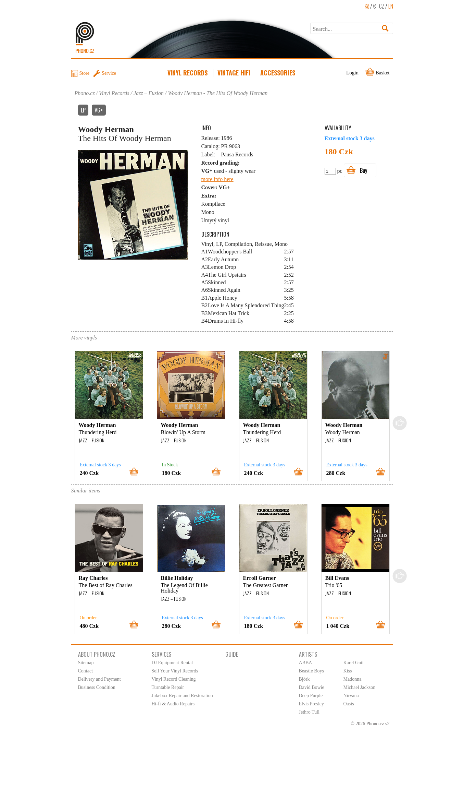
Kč (367, 6)
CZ (381, 6)
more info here (217, 179)
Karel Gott (353, 662)
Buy (363, 170)
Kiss (347, 670)
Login (352, 72)
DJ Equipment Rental (172, 662)
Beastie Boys (311, 670)
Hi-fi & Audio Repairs (173, 703)
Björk (304, 679)
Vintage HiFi (234, 72)
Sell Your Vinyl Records (175, 670)
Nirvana (351, 695)
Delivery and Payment (99, 679)
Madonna (352, 679)
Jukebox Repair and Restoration (182, 695)
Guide (231, 654)
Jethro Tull (309, 712)
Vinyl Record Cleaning (174, 679)
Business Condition (96, 687)
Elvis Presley (311, 703)
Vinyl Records (188, 72)
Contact (85, 670)
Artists (308, 654)
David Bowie (311, 687)
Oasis (348, 703)
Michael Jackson (359, 687)
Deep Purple (311, 695)
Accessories (278, 72)
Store (84, 73)
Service (109, 73)
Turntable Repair (168, 687)
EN (390, 6)
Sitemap (86, 662)
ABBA (305, 662)
